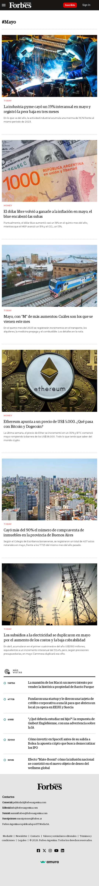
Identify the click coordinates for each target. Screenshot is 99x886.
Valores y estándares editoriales (60, 836)
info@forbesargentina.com (24, 808)
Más (54, 671)
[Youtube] (56, 851)
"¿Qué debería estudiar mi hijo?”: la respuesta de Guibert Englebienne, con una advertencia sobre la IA (61, 723)
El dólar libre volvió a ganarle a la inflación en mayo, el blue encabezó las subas (48, 214)
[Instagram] (50, 851)
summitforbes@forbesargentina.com (29, 813)
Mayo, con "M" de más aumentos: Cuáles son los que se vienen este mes (48, 319)
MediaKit (8, 836)
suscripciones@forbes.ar (29, 819)
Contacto (35, 836)
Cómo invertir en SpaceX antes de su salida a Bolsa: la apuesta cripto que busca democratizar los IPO (61, 744)
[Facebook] (38, 851)
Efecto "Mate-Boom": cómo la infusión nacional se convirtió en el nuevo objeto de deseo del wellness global (61, 764)
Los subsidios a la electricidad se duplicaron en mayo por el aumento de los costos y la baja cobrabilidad (47, 637)
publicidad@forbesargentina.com (29, 802)
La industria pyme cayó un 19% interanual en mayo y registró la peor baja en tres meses (47, 109)
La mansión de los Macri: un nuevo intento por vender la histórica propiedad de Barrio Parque (61, 685)
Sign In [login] (86, 5)
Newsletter (21, 836)
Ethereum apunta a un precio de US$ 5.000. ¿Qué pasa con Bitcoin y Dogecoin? (48, 424)
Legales (22, 840)
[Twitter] (44, 851)
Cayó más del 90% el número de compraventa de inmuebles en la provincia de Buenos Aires (44, 532)
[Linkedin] (62, 851)
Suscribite (70, 5)
